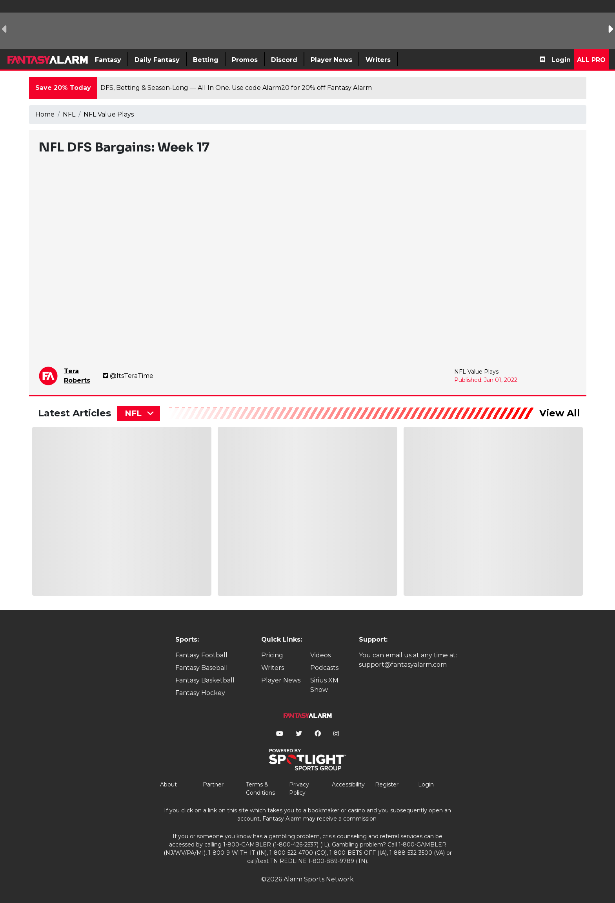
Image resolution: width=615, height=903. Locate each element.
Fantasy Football (201, 655)
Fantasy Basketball (205, 680)
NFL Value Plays (109, 114)
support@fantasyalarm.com (403, 664)
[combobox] (138, 413)
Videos (320, 655)
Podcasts (324, 667)
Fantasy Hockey (200, 693)
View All (559, 413)
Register (386, 784)
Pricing (272, 655)
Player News (280, 680)
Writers (272, 667)
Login (561, 60)
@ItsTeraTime (128, 375)
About (168, 784)
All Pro (591, 60)
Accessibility (348, 784)
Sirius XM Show (324, 685)
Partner (213, 784)
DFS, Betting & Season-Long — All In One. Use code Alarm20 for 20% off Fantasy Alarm (236, 87)
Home (45, 114)
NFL (69, 114)
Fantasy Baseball (201, 667)
